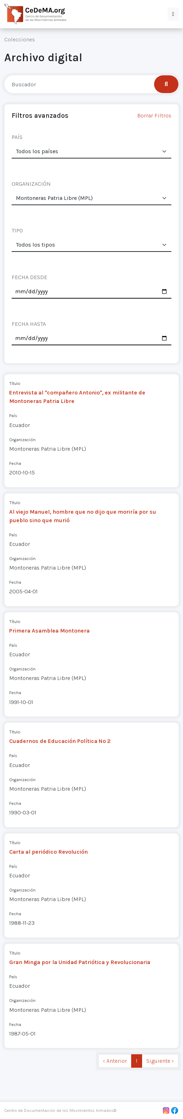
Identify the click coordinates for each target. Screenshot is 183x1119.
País (13, 415)
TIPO (17, 230)
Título (14, 383)
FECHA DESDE (29, 277)
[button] (173, 14)
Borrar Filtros (154, 115)
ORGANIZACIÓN (31, 183)
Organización (22, 439)
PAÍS (17, 137)
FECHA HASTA (29, 324)
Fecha (15, 463)
